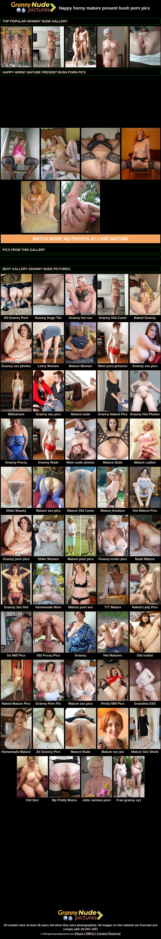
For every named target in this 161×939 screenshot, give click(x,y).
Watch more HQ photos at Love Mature (81, 238)
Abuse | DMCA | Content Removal (98, 933)
